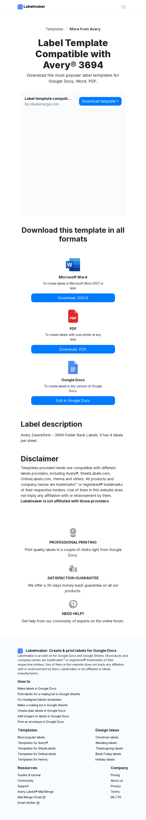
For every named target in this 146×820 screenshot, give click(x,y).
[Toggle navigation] (123, 6)
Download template (98, 101)
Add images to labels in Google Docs (43, 716)
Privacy (116, 786)
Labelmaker (31, 6)
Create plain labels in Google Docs (42, 710)
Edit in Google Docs (73, 400)
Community (25, 780)
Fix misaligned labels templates (39, 699)
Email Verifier (29, 802)
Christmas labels (106, 737)
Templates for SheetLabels (37, 748)
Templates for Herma (32, 759)
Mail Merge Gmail (32, 797)
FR (119, 797)
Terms (115, 791)
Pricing (115, 775)
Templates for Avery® (33, 743)
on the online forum (107, 621)
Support (23, 786)
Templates (54, 29)
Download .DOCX (73, 298)
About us (117, 780)
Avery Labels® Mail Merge (36, 791)
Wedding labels (106, 743)
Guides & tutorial (29, 775)
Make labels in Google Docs (37, 688)
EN (112, 797)
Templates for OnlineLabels (37, 754)
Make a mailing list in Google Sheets (43, 705)
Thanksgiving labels (109, 748)
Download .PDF (73, 349)
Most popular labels (31, 737)
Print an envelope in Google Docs (41, 721)
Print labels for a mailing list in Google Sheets (49, 694)
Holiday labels (105, 759)
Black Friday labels (108, 754)
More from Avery (85, 29)
